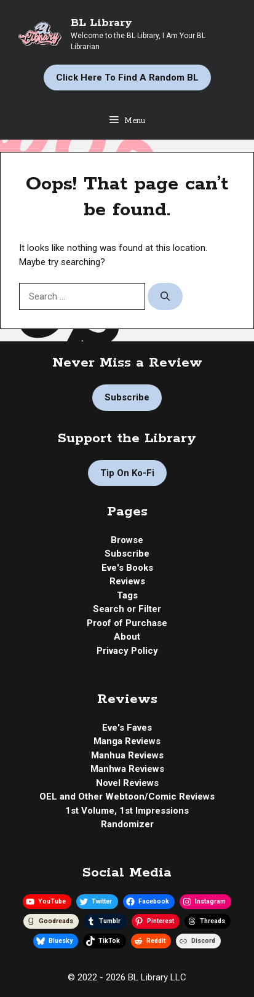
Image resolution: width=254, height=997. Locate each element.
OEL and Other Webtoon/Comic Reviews (127, 796)
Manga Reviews (127, 741)
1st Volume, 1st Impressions (127, 810)
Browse (127, 540)
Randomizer (127, 824)
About (127, 636)
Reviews (127, 581)
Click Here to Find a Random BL (127, 77)
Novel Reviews (127, 782)
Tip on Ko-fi (127, 473)
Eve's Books (127, 567)
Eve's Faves (127, 727)
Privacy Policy (127, 650)
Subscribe (127, 397)
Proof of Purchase (127, 623)
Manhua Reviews (127, 755)
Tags (127, 595)
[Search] (165, 297)
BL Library (101, 23)
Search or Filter (127, 608)
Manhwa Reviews (127, 768)
